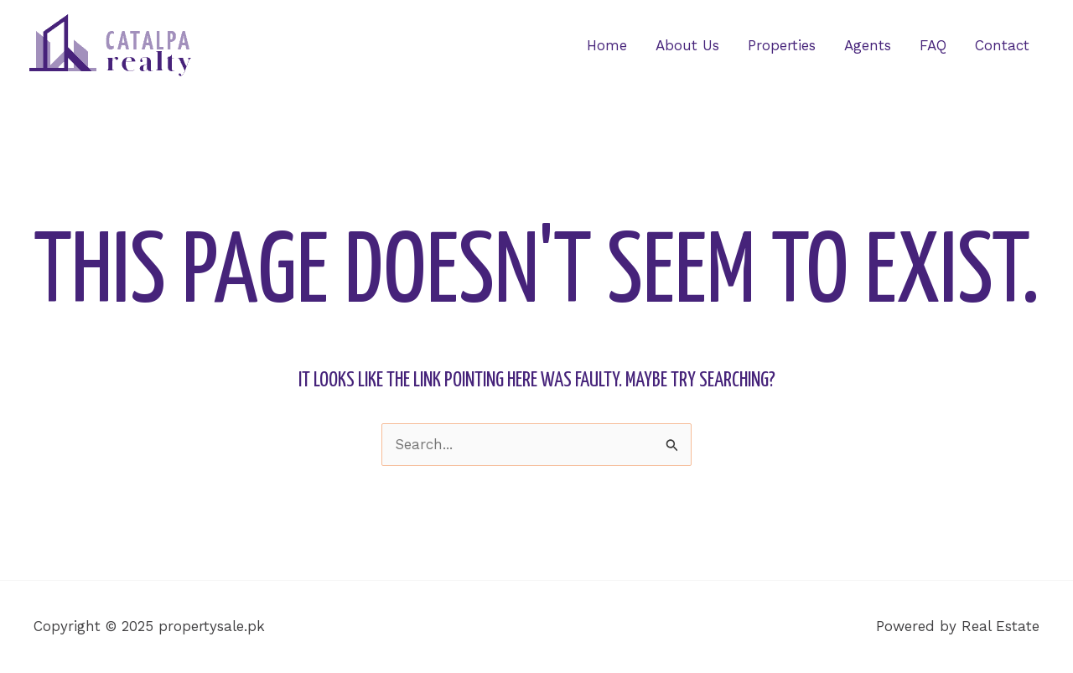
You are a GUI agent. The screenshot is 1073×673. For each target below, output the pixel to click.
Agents (867, 45)
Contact (1002, 45)
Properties (782, 45)
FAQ (933, 45)
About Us (687, 45)
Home (607, 45)
